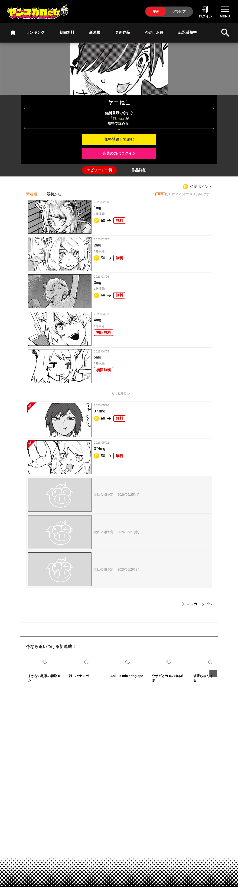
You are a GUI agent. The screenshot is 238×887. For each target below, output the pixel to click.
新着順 (31, 194)
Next (213, 673)
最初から (54, 194)
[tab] (99, 170)
